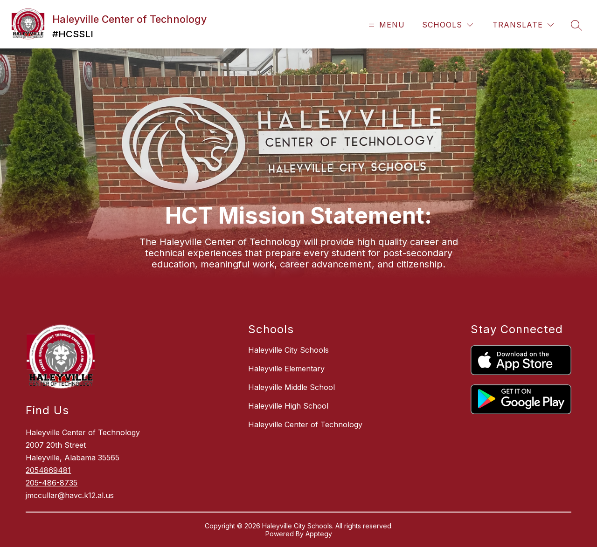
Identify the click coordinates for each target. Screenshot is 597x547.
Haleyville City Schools (288, 350)
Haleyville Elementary (286, 368)
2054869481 (48, 470)
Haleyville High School (288, 405)
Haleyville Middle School (291, 387)
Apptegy (318, 534)
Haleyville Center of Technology (305, 424)
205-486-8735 (51, 482)
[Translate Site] (523, 25)
